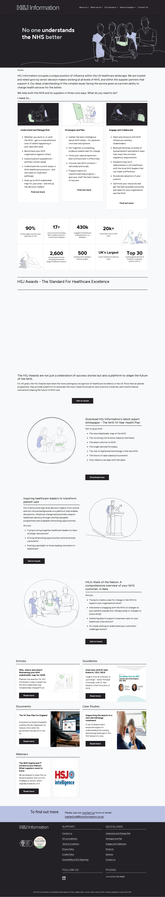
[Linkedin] (64, 878)
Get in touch (82, 401)
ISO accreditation (69, 839)
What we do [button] (96, 7)
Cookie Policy (68, 854)
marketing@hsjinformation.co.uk (84, 816)
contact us (88, 812)
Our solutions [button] (110, 7)
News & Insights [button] (127, 7)
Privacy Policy (68, 849)
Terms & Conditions (70, 844)
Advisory (109, 854)
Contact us (67, 833)
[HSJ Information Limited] (37, 7)
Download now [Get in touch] (97, 477)
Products (110, 849)
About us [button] (83, 7)
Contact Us (143, 7)
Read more (28, 695)
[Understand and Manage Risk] (38, 114)
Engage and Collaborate (116, 844)
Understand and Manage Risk (118, 833)
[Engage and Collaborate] (126, 114)
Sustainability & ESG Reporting (75, 860)
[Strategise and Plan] (82, 114)
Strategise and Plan (114, 839)
